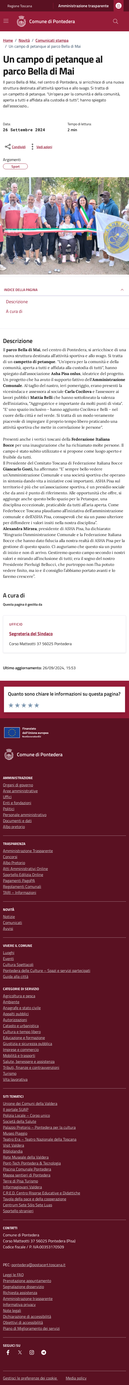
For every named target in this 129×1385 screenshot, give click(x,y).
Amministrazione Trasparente (28, 851)
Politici (8, 809)
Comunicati (12, 922)
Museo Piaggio (15, 1133)
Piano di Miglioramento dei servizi (31, 1328)
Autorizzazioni (15, 1020)
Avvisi (8, 928)
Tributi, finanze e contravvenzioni (31, 1067)
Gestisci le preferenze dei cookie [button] (30, 1378)
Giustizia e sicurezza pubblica (27, 1044)
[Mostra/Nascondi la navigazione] (6, 21)
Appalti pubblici (16, 1014)
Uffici (7, 797)
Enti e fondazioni (17, 803)
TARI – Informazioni (19, 892)
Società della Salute (19, 1121)
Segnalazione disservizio (23, 1287)
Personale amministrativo (24, 815)
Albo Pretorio (14, 863)
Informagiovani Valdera (22, 1187)
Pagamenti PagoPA (19, 880)
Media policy (76, 1378)
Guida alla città (15, 976)
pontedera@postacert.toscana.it (38, 1265)
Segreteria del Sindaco (31, 634)
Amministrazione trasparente (83, 6)
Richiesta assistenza (20, 1293)
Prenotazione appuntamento (27, 1281)
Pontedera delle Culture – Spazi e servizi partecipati (46, 970)
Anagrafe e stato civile (22, 1008)
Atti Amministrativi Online (25, 869)
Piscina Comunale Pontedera (27, 1169)
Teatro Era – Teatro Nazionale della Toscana (39, 1139)
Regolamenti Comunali (22, 886)
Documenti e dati (17, 821)
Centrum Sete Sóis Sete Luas (27, 1205)
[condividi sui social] (15, 147)
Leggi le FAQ (13, 1275)
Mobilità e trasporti (19, 1055)
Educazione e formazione (24, 1038)
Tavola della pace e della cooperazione (34, 1199)
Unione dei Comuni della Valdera (30, 1103)
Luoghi (8, 953)
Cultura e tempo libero (22, 1032)
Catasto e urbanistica (21, 1026)
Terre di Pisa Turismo (20, 1181)
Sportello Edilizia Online (23, 875)
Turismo (9, 1073)
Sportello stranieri (18, 1211)
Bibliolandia (13, 1151)
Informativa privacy (19, 1304)
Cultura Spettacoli (18, 964)
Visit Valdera (13, 1145)
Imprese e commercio (21, 1049)
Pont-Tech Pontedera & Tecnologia (32, 1163)
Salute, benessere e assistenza (29, 1061)
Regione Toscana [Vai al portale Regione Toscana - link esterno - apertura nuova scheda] (19, 5)
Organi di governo (18, 785)
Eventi (8, 959)
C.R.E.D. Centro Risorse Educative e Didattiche (41, 1193)
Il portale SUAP (15, 1109)
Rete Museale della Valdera (26, 1157)
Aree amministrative (20, 791)
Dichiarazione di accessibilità (27, 1316)
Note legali (12, 1310)
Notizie (9, 917)
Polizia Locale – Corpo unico (26, 1115)
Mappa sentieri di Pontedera (26, 1175)
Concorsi (10, 857)
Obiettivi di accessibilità (23, 1322)
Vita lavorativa (15, 1079)
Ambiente (11, 1002)
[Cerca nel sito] (116, 21)
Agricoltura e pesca (19, 996)
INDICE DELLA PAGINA (64, 290)
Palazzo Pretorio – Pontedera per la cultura (39, 1127)
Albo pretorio (14, 827)
